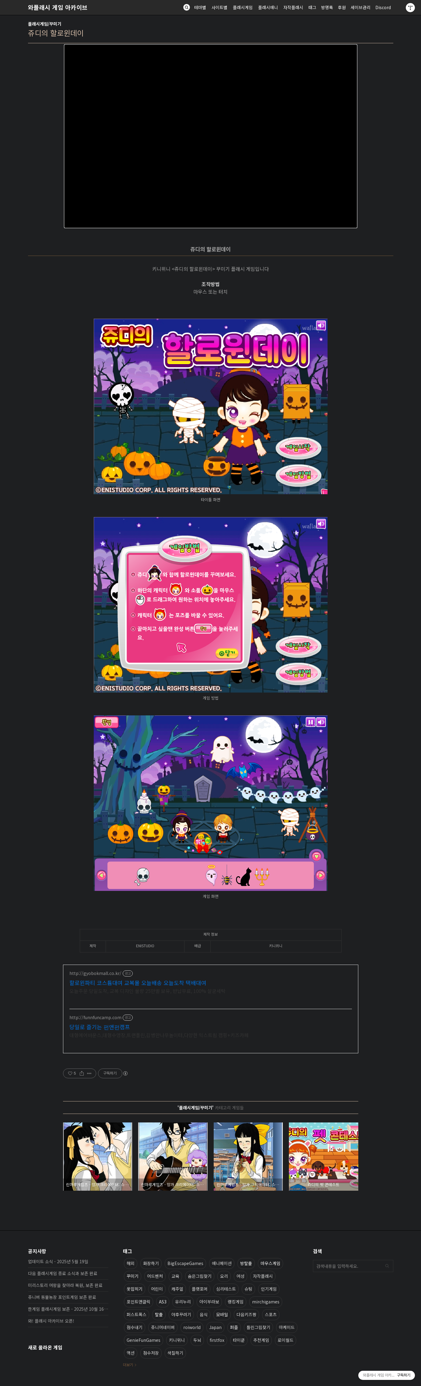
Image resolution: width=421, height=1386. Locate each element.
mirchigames (265, 1301)
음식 (204, 1314)
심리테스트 (226, 1288)
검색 (387, 1265)
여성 (240, 1276)
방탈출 (246, 1263)
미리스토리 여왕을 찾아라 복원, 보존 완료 (65, 1285)
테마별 (200, 7)
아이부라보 (209, 1301)
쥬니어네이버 (163, 1327)
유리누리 (183, 1301)
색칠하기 (175, 1352)
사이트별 (219, 7)
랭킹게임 (236, 1301)
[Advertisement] (210, 1008)
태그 (312, 7)
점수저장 (151, 1352)
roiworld (192, 1327)
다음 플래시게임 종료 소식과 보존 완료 (62, 1273)
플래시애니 (268, 7)
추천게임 (261, 1340)
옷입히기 (134, 1288)
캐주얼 (177, 1288)
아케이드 (287, 1327)
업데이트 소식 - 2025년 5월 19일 (58, 1261)
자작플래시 (293, 7)
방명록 (327, 7)
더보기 (128, 1364)
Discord (383, 7)
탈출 (159, 1314)
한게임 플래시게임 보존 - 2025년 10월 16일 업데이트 (68, 1309)
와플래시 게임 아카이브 (58, 7)
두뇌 (197, 1340)
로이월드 (285, 1340)
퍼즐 (234, 1327)
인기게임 (269, 1288)
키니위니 (177, 1340)
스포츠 (271, 1314)
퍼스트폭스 (136, 1314)
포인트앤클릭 (138, 1301)
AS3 (163, 1301)
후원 (342, 7)
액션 (131, 1352)
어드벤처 (155, 1276)
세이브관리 (360, 7)
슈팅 (248, 1288)
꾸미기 (133, 1276)
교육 (175, 1276)
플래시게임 (243, 7)
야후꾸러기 (181, 1314)
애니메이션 (222, 1263)
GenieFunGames (143, 1340)
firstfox (217, 1340)
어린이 (157, 1288)
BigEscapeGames (185, 1263)
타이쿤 (239, 1340)
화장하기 (151, 1263)
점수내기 (134, 1327)
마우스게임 (270, 1263)
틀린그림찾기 (258, 1327)
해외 (131, 1263)
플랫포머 (200, 1288)
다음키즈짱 (246, 1314)
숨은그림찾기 (200, 1276)
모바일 (222, 1314)
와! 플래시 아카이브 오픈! (51, 1320)
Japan (215, 1327)
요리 (224, 1276)
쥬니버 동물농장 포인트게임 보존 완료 (62, 1297)
